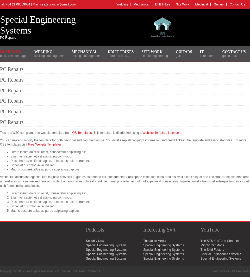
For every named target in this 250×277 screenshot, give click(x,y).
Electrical (201, 4)
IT (202, 52)
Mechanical (141, 4)
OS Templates (82, 133)
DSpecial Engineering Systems (78, 271)
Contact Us (237, 4)
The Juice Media (154, 241)
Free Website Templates (44, 144)
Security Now (95, 241)
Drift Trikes (162, 4)
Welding (122, 4)
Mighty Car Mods (212, 245)
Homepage (10, 52)
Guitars (219, 4)
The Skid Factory (212, 250)
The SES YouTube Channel (220, 241)
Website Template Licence (160, 133)
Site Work (182, 4)
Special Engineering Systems (221, 254)
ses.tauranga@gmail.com (58, 4)
